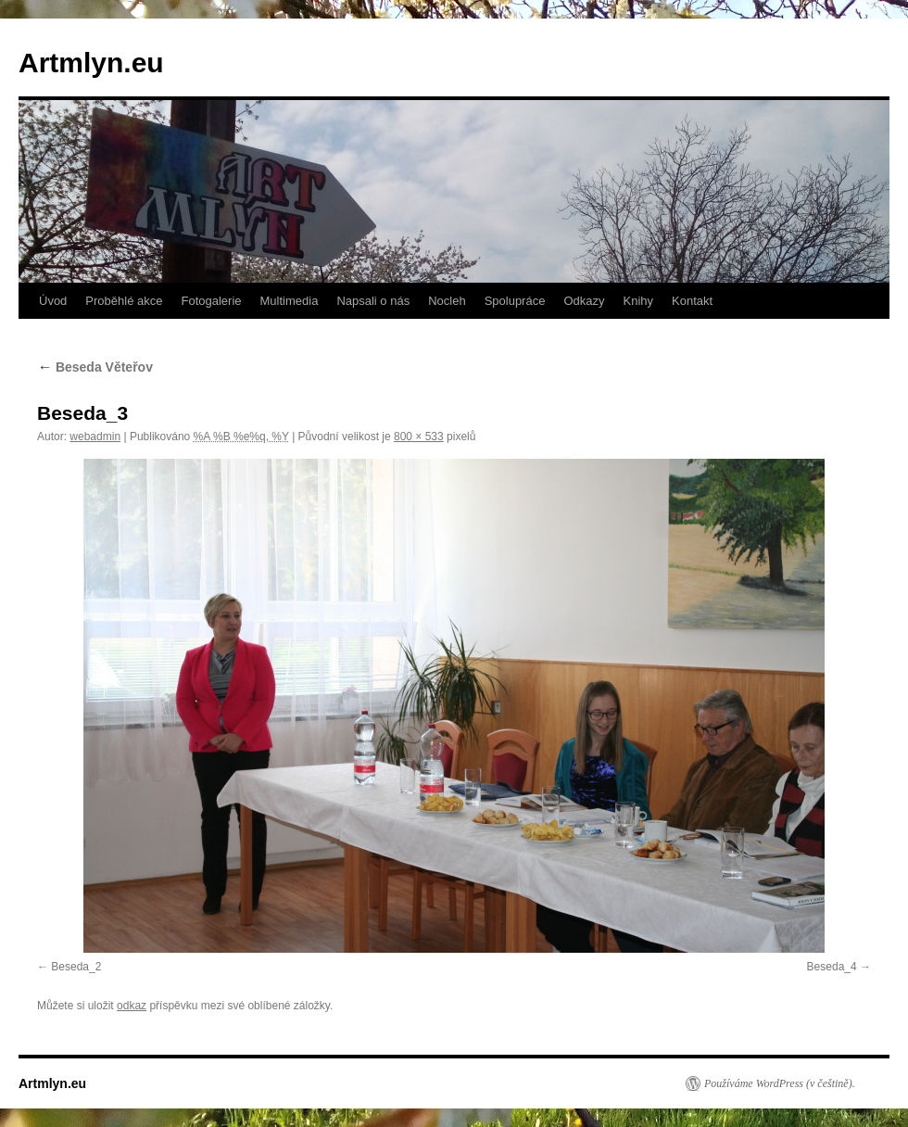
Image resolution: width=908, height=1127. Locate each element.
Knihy (639, 301)
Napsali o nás (373, 301)
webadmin (94, 436)
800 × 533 (419, 436)
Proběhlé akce (123, 301)
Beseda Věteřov (95, 367)
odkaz (131, 1005)
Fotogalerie (211, 301)
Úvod (53, 301)
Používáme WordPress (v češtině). (779, 1083)
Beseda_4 (832, 966)
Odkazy (583, 301)
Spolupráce (515, 301)
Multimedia (289, 301)
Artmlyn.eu (91, 62)
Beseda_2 (76, 966)
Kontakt (692, 301)
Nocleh (446, 301)
